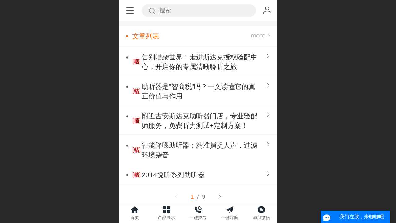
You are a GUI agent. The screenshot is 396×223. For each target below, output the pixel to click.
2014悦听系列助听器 (173, 175)
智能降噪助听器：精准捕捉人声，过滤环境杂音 (199, 150)
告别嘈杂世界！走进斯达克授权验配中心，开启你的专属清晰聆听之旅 (199, 62)
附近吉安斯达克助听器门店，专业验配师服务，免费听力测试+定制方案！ (199, 120)
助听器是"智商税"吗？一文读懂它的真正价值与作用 (199, 91)
